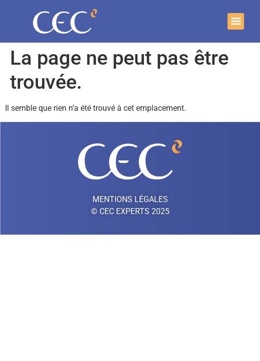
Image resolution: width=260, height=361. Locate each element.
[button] (236, 21)
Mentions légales (130, 199)
